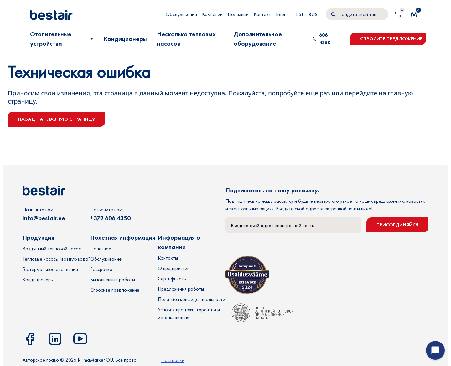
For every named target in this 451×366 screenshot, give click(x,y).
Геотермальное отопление (50, 269)
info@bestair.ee (44, 218)
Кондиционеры (125, 39)
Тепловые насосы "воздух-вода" (56, 259)
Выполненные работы (112, 279)
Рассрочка (101, 269)
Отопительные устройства (62, 39)
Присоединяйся (397, 224)
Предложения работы (181, 289)
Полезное (100, 248)
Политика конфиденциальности (191, 299)
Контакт (262, 14)
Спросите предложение (391, 38)
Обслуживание (181, 14)
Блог (281, 14)
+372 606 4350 (110, 218)
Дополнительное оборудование (258, 39)
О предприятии (174, 268)
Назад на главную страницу (56, 119)
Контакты (168, 258)
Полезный (238, 14)
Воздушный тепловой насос (52, 248)
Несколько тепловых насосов (186, 39)
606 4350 (321, 39)
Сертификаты (172, 278)
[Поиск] (357, 14)
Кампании (212, 14)
